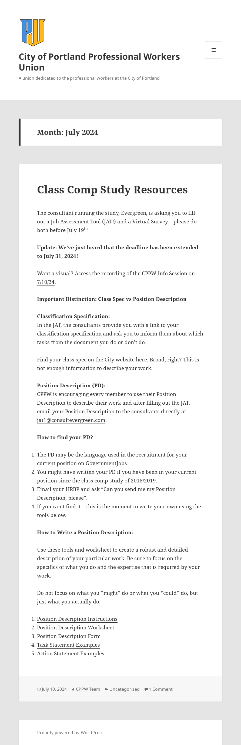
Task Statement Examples (68, 644)
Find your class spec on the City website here (92, 359)
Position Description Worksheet (75, 627)
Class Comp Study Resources (112, 189)
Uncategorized (124, 689)
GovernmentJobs (106, 463)
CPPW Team (88, 689)
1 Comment (161, 689)
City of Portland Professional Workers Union (99, 62)
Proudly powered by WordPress (70, 733)
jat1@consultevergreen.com (71, 420)
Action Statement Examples (70, 653)
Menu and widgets (213, 58)
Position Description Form (69, 636)
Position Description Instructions (77, 618)
